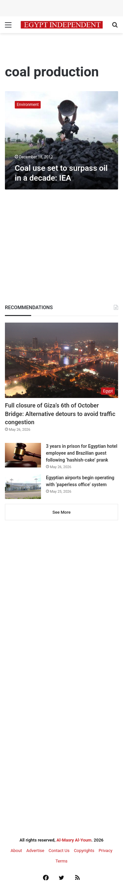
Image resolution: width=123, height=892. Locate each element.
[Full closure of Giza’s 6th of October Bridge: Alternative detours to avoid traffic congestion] (61, 360)
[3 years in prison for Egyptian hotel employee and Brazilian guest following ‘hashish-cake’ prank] (23, 455)
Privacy (106, 850)
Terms (61, 861)
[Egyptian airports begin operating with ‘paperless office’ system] (23, 486)
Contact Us (59, 850)
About (16, 850)
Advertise (35, 850)
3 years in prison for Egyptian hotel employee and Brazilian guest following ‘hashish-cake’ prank (81, 453)
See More (61, 512)
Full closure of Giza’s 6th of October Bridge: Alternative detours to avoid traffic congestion (60, 413)
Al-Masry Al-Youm (74, 840)
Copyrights (84, 850)
